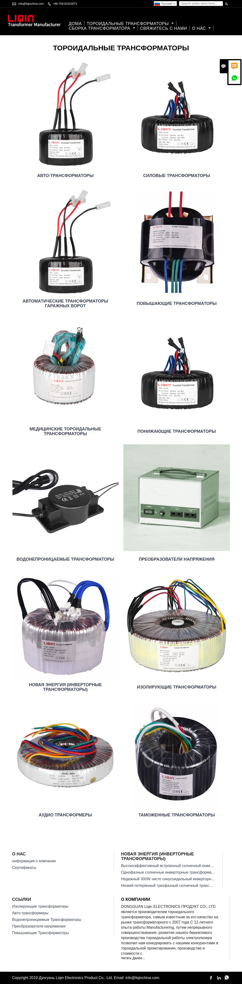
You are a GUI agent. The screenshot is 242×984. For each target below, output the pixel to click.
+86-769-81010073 (65, 3)
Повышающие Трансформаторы (40, 933)
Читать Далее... (133, 958)
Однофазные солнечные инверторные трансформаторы (170, 872)
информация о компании (34, 861)
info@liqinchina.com (31, 3)
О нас (201, 28)
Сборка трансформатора (102, 28)
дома (75, 24)
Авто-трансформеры (30, 913)
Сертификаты (24, 868)
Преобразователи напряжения (38, 926)
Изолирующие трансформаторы (40, 906)
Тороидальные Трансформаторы (130, 24)
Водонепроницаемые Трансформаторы (46, 920)
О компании (135, 899)
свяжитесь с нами (163, 28)
